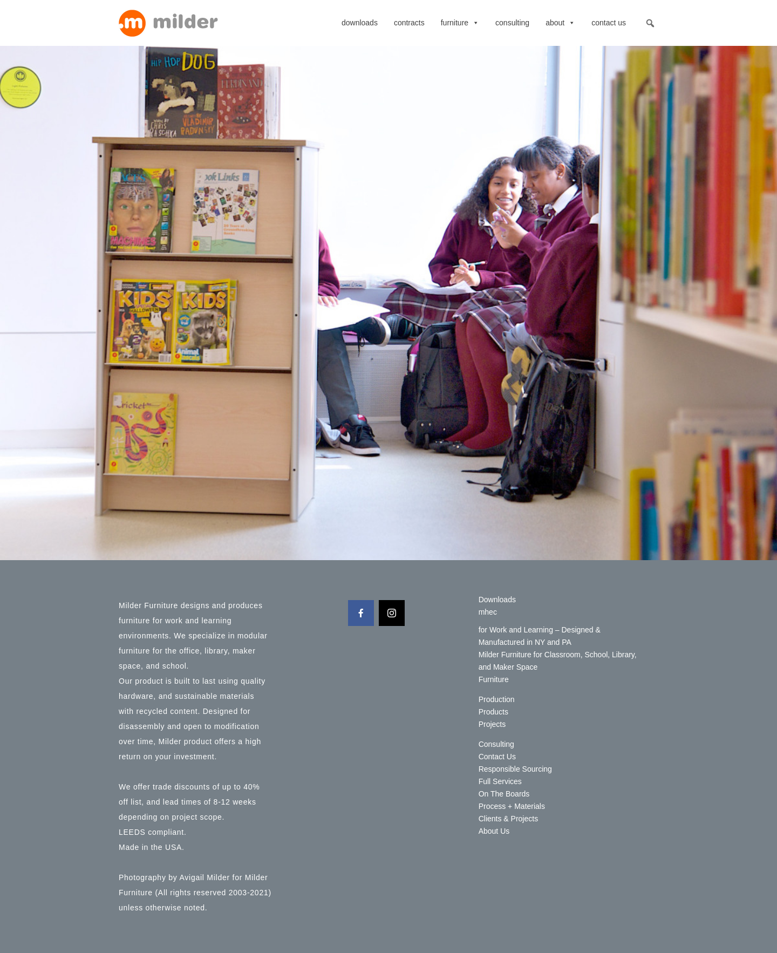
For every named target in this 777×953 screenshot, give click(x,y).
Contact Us (608, 22)
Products (493, 711)
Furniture (460, 22)
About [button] (560, 22)
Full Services (500, 781)
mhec (488, 612)
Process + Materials (512, 806)
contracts (409, 22)
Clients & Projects (508, 818)
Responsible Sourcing (515, 769)
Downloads (360, 22)
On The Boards (504, 793)
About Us (494, 831)
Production (497, 699)
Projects (492, 724)
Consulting (512, 22)
